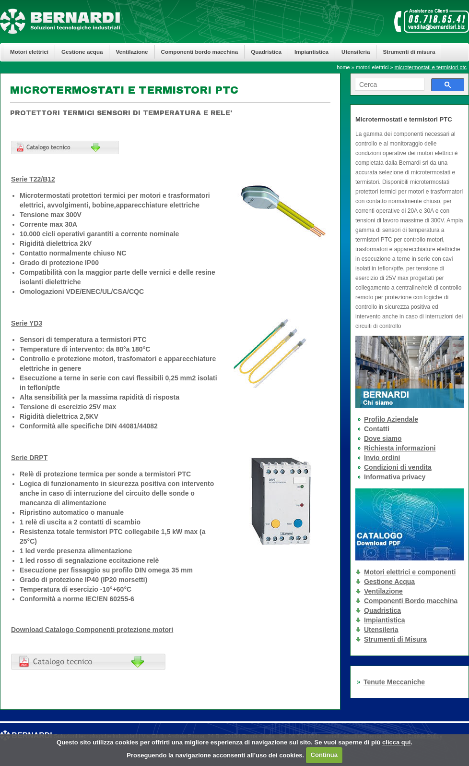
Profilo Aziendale (391, 419)
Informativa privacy (394, 477)
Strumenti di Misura (395, 639)
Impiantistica (311, 52)
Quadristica (266, 52)
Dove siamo (383, 438)
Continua (324, 754)
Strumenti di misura (409, 52)
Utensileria (355, 52)
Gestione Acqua (389, 581)
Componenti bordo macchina (199, 52)
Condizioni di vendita (398, 467)
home (343, 67)
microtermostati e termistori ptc (431, 67)
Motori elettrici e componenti (410, 572)
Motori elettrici (29, 52)
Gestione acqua (82, 52)
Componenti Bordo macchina (410, 601)
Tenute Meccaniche (394, 682)
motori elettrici (372, 67)
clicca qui (396, 742)
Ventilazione (132, 52)
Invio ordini (382, 458)
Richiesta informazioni (399, 448)
